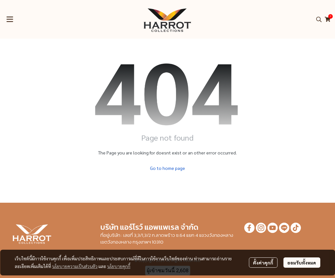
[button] (318, 19)
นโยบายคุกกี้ (118, 266)
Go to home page (167, 168)
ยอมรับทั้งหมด (301, 262)
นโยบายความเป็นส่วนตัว (75, 266)
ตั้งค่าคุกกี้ (263, 262)
